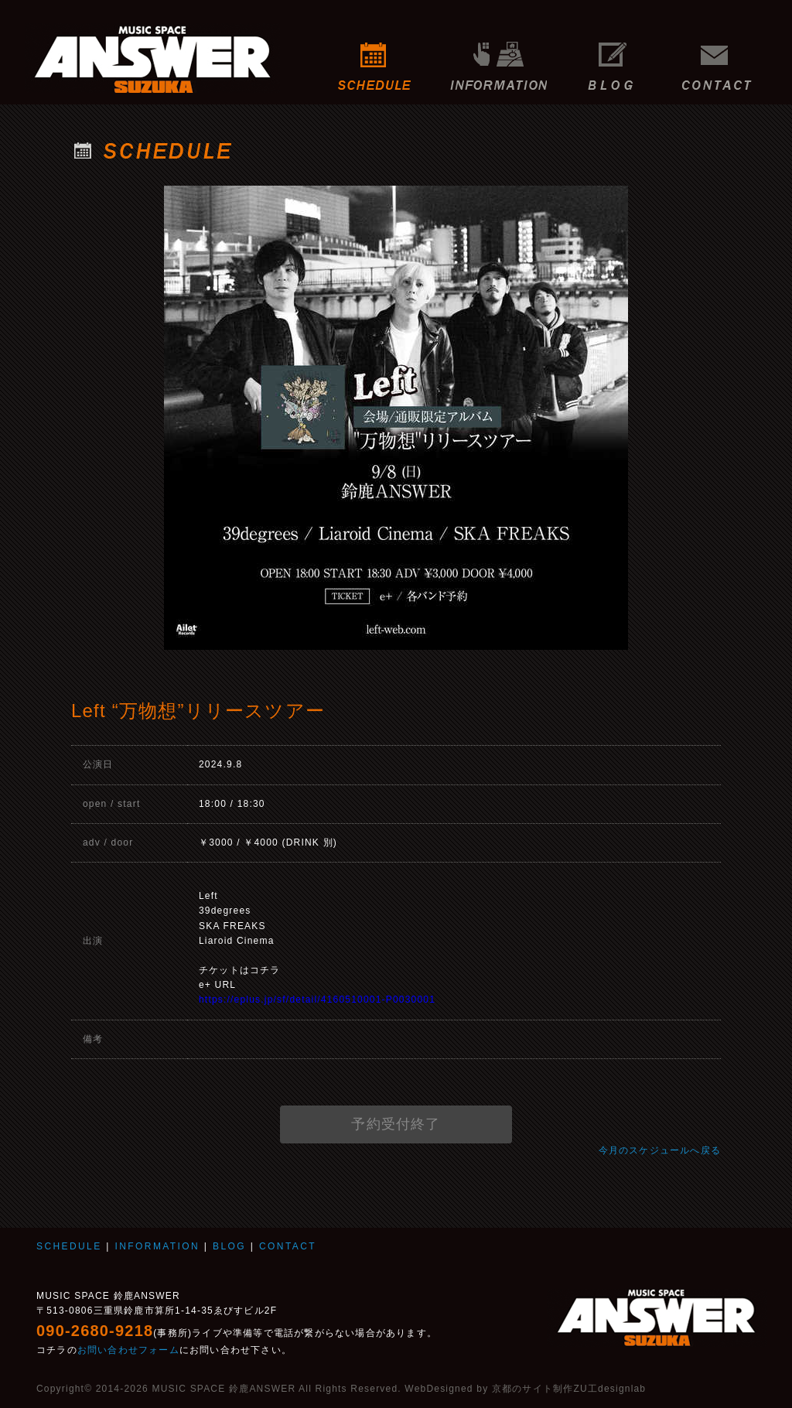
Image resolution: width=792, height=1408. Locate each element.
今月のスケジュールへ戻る (660, 1150)
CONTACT (720, 58)
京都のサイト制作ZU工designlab (569, 1388)
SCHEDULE (374, 58)
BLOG (611, 58)
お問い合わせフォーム (128, 1350)
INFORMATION (498, 58)
